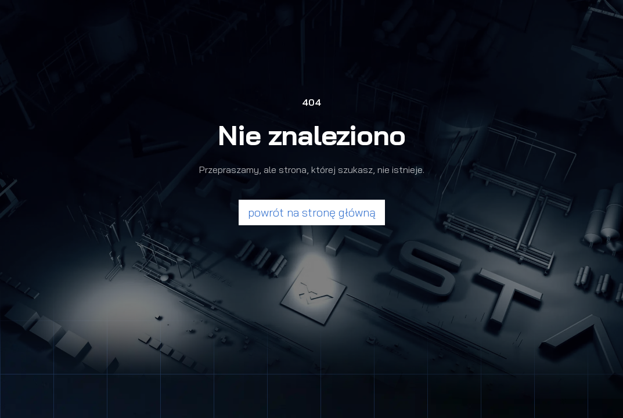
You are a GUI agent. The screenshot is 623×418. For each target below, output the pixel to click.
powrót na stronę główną (312, 212)
